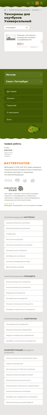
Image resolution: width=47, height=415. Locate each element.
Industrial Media (13, 188)
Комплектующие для (19, 217)
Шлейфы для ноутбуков (15, 256)
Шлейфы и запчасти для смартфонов (21, 341)
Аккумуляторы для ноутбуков (18, 223)
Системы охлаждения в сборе (18, 261)
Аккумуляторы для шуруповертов (19, 402)
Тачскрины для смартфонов (17, 324)
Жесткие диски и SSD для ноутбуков (20, 369)
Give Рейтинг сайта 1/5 (5, 204)
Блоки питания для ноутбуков (18, 228)
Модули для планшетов (15, 293)
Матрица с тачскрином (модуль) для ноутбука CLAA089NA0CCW (26, 38)
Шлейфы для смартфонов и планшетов (21, 397)
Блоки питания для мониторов (18, 391)
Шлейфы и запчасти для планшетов (20, 309)
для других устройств (19, 351)
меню (41, 3)
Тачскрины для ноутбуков (16, 250)
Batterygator (21, 163)
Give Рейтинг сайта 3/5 (9, 204)
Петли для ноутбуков (14, 239)
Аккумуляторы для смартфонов (18, 330)
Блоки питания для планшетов (18, 287)
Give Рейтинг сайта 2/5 (7, 204)
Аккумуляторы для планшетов (18, 282)
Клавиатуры (11, 234)
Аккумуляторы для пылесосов (18, 380)
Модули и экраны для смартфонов (20, 335)
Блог (9, 120)
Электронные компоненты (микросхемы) (22, 386)
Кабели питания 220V (14, 364)
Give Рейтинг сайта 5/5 (13, 204)
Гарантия (11, 105)
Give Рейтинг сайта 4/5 (11, 204)
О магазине (13, 113)
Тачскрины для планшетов (16, 298)
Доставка (12, 91)
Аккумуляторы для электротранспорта (21, 358)
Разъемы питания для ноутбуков (19, 245)
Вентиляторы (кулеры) (15, 267)
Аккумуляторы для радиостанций (19, 375)
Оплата (10, 98)
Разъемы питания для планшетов (19, 304)
